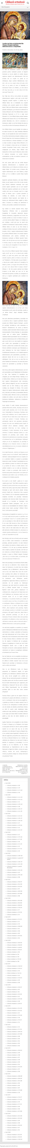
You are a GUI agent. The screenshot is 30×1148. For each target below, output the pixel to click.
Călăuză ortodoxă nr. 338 (13, 982)
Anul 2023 (7, 832)
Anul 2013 (7, 1048)
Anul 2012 (7, 1073)
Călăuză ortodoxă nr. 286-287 (14, 1078)
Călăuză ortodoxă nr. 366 (13, 931)
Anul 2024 (7, 813)
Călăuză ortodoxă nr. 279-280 (14, 1090)
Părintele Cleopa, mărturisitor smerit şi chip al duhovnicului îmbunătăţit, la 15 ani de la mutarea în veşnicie (22, 769)
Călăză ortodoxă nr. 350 (13, 961)
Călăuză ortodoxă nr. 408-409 (14, 855)
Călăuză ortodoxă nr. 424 (13, 827)
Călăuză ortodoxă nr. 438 (13, 806)
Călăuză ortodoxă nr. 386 (13, 896)
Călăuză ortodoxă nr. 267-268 (14, 1111)
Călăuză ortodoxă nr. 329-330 (14, 999)
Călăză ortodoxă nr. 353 (13, 956)
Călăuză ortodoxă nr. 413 (13, 846)
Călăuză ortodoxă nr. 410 (13, 851)
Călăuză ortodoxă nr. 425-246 (14, 825)
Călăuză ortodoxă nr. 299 (13, 1052)
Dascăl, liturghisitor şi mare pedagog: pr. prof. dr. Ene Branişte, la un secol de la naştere (8, 769)
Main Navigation (15, 7)
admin (21, 50)
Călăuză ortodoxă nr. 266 (13, 1109)
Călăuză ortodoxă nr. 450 (13, 785)
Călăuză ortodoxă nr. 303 (13, 1043)
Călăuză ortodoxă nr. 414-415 (14, 844)
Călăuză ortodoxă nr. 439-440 (14, 804)
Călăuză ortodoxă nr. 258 (13, 1123)
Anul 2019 (7, 917)
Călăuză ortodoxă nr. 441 (13, 802)
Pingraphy (2, 1146)
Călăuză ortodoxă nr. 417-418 (14, 839)
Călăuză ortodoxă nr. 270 (13, 1102)
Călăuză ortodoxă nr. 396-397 (14, 882)
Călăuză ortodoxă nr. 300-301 (14, 1050)
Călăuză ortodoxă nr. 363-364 (14, 935)
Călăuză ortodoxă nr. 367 (13, 928)
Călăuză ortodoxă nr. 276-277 (14, 1097)
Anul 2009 (8, 1132)
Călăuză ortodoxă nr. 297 (13, 1057)
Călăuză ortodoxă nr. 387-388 (14, 893)
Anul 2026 (7, 783)
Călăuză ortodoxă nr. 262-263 (14, 1118)
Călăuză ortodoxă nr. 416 (13, 841)
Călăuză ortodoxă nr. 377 (13, 910)
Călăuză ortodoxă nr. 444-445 (14, 797)
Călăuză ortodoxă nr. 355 (13, 952)
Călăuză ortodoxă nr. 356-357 (14, 949)
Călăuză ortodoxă (15, 2)
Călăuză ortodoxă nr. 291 (13, 1069)
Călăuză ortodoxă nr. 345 (13, 970)
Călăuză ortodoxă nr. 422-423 (14, 830)
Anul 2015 (7, 1006)
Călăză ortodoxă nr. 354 (13, 954)
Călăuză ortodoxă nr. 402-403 (14, 870)
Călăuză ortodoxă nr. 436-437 (14, 809)
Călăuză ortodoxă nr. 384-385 (14, 900)
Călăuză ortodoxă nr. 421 (13, 834)
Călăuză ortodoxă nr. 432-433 (14, 816)
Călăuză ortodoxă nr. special (14, 947)
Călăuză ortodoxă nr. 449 (13, 788)
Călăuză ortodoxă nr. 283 (13, 1083)
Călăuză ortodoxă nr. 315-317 (14, 1020)
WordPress (15, 1146)
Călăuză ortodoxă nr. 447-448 (14, 790)
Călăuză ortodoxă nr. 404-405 (14, 864)
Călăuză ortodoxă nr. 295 (13, 1062)
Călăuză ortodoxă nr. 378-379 (14, 907)
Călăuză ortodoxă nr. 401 (13, 872)
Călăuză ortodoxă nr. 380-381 (14, 905)
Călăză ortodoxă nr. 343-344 (14, 973)
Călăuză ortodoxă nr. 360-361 (14, 942)
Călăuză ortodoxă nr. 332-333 (14, 994)
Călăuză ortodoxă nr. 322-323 (14, 1010)
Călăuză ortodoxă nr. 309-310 (14, 1031)
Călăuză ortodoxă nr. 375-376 (14, 912)
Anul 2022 (7, 853)
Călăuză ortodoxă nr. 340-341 (14, 978)
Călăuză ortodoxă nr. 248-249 (14, 1139)
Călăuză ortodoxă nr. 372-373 (14, 919)
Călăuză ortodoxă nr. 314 (13, 1022)
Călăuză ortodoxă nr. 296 (13, 1059)
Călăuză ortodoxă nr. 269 (13, 1106)
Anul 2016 (7, 985)
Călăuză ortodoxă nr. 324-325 (14, 1008)
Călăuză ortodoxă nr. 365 (13, 933)
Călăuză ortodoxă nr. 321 (13, 1013)
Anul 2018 (7, 940)
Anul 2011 (7, 1095)
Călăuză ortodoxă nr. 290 (13, 1071)
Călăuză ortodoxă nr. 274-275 (14, 1099)
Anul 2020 (7, 898)
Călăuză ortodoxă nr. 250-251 (14, 1137)
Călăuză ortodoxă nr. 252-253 (14, 1134)
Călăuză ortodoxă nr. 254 (13, 1130)
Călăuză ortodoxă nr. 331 (13, 996)
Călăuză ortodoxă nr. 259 (13, 1120)
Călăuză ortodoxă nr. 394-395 (14, 884)
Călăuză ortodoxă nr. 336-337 (14, 987)
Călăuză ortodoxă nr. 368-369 (14, 926)
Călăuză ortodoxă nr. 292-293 (14, 1066)
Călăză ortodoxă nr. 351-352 (14, 959)
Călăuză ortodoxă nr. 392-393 (14, 886)
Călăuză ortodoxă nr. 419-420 (14, 837)
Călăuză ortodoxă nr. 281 (13, 1088)
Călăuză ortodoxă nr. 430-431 (14, 818)
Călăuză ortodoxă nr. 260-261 (14, 1125)
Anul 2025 (7, 795)
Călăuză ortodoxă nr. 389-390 (14, 891)
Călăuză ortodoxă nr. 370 (13, 924)
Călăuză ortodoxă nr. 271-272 (14, 1104)
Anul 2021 (7, 879)
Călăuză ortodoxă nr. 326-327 (14, 1003)
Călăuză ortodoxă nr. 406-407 (14, 861)
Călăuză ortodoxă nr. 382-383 (14, 903)
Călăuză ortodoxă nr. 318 (13, 1017)
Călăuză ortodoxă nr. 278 (13, 1092)
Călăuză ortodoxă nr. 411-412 (14, 848)
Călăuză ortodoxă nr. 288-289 (14, 1076)
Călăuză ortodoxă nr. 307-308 (14, 1034)
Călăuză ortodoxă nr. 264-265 (14, 1116)
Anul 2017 (7, 963)
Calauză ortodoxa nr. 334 (13, 992)
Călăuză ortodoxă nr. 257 (13, 1127)
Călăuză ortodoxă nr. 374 (13, 914)
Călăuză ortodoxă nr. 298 (13, 1055)
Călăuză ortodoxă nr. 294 (13, 1064)
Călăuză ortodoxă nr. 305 (13, 1038)
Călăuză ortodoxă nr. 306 (13, 1036)
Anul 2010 (7, 1113)
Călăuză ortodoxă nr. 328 (13, 1001)
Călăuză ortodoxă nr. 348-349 (14, 966)
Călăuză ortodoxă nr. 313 (13, 1027)
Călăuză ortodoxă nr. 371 (13, 921)
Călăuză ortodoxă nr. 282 (13, 1085)
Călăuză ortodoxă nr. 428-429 (14, 820)
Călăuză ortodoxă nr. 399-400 (14, 875)
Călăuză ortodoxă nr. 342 (13, 975)
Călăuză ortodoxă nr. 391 (13, 889)
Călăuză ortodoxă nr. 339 (13, 980)
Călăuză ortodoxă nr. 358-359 (14, 945)
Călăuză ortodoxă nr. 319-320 (14, 1015)
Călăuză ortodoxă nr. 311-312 (14, 1029)
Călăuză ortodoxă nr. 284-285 (14, 1080)
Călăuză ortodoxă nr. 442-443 (14, 799)
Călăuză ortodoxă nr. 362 (13, 938)
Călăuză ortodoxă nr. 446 (13, 792)
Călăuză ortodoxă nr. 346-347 (14, 968)
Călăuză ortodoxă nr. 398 (13, 877)
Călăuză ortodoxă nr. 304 (13, 1041)
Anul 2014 (7, 1024)
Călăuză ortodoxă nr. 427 (13, 823)
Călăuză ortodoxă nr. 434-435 (14, 811)
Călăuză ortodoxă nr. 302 (13, 1045)
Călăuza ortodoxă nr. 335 (13, 989)
